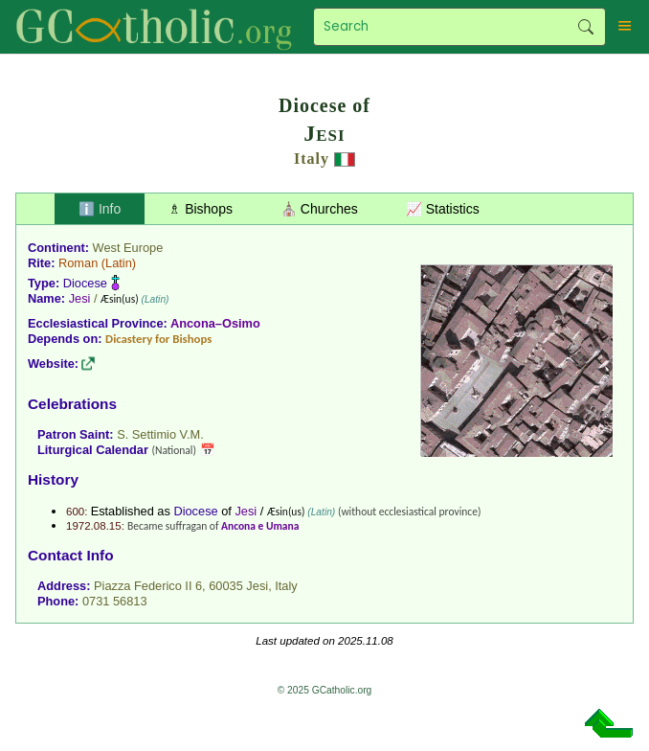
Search (586, 27)
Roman (78, 263)
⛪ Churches (319, 208)
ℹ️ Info (99, 208)
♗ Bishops (200, 208)
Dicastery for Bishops (158, 338)
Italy (311, 158)
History (53, 479)
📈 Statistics (443, 208)
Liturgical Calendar (92, 450)
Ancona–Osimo (215, 323)
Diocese (85, 283)
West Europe (128, 247)
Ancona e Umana (260, 526)
